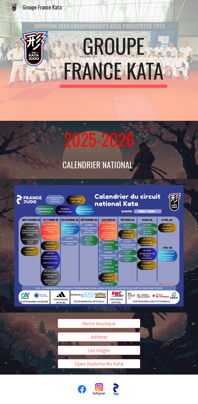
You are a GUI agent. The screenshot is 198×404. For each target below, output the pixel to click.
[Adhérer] (99, 337)
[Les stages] (99, 350)
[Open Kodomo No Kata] (99, 363)
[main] (113, 60)
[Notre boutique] (99, 323)
